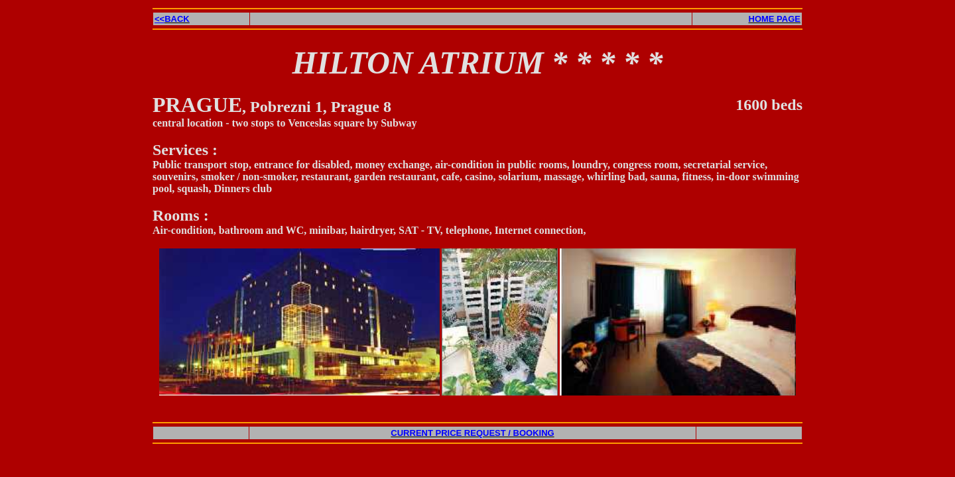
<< (172, 19)
